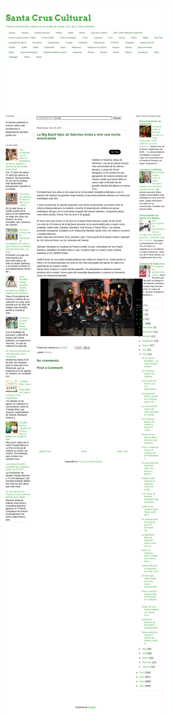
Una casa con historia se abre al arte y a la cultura (25, 199)
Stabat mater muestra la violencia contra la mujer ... (148, 484)
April (144, 653)
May (144, 649)
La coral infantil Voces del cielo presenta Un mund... (150, 410)
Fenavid (68, 42)
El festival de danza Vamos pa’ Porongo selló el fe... (150, 397)
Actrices (25, 33)
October (146, 336)
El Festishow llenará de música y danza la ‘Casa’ (148, 424)
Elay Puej (158, 38)
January (146, 666)
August (146, 345)
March (145, 658)
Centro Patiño (48, 38)
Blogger (92, 707)
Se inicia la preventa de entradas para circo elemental (18, 354)
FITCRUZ (115, 42)
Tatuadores (143, 52)
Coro (110, 38)
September (148, 341)
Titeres (27, 57)
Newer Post (45, 451)
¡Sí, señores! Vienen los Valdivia (148, 374)
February (147, 662)
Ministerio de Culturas (96, 47)
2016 (142, 672)
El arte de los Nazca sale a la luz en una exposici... (149, 438)
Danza (134, 38)
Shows (116, 52)
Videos (39, 57)
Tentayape (13, 57)
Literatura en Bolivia (150, 169)
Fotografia (129, 42)
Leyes (63, 47)
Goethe (12, 47)
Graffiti (24, 47)
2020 (142, 310)
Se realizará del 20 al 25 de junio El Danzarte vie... (150, 525)
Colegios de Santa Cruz (152, 263)
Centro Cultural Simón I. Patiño (22, 38)
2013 (142, 685)
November (147, 332)
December (147, 327)
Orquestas (77, 52)
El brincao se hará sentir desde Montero (24, 323)
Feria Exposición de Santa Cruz (150, 122)
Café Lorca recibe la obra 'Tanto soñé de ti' (150, 510)
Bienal (82, 33)
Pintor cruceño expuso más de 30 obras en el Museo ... (149, 597)
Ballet (70, 33)
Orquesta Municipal (28, 52)
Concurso (98, 38)
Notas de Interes (145, 47)
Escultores (37, 42)
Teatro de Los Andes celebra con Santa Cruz (150, 610)
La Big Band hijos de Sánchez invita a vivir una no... (149, 540)
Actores (12, 33)
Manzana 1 (76, 47)
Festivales (82, 42)
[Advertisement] (86, 87)
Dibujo (145, 38)
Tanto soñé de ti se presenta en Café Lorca (150, 568)
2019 (142, 314)
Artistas (59, 33)
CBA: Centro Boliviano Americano (128, 33)
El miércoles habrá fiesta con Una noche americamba (149, 581)
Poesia (91, 52)
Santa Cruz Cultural (48, 18)
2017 (142, 323)
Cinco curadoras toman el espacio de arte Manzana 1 (150, 453)
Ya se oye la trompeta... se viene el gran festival (150, 362)
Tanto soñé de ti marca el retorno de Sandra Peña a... (150, 638)
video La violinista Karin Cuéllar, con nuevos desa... (150, 556)
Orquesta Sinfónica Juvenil (55, 52)
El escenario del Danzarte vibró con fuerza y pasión (150, 468)
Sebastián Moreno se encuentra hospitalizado (150, 623)
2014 (142, 681)
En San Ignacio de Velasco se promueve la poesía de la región (18, 494)
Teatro (156, 52)
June (145, 354)
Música (128, 47)
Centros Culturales (68, 38)
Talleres (128, 52)
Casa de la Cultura (99, 33)
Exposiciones (53, 42)
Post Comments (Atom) (90, 461)
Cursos (122, 38)
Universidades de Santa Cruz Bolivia (149, 216)
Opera (11, 52)
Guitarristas (49, 47)
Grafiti (35, 47)
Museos (116, 47)
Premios (103, 52)
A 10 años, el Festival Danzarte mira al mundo (150, 498)
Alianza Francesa (42, 33)
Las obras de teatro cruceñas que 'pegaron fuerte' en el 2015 (17, 467)
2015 (142, 677)
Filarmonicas (99, 42)
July (144, 349)
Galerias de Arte (147, 42)
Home (84, 451)
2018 (142, 319)
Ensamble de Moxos (18, 42)
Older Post (122, 451)
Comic (85, 38)
